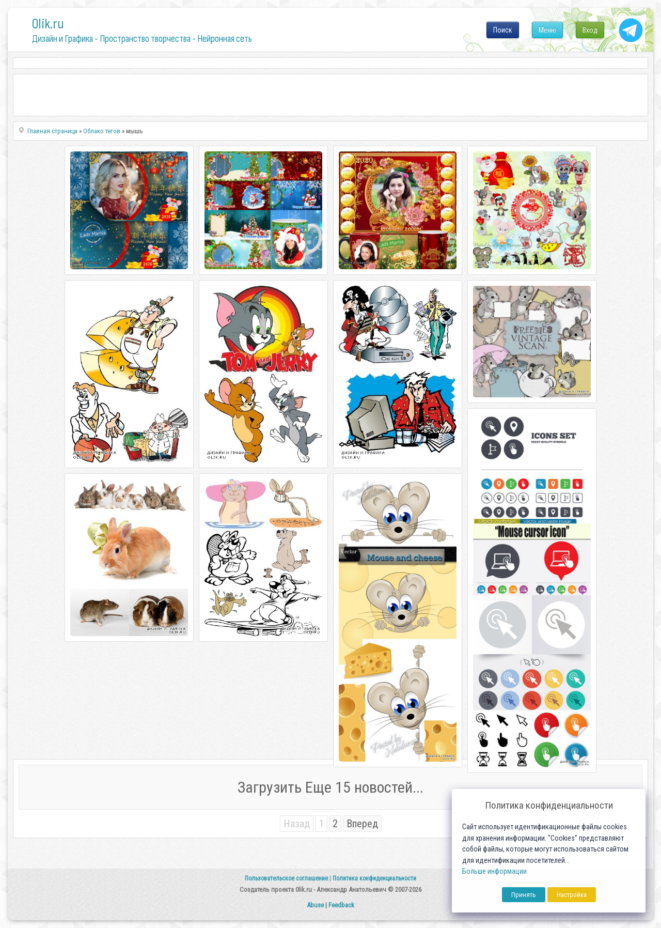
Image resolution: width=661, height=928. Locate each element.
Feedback (341, 905)
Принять (523, 895)
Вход (590, 30)
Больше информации (494, 871)
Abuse (315, 905)
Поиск (502, 30)
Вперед (362, 823)
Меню (547, 30)
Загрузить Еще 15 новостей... (330, 787)
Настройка (572, 895)
